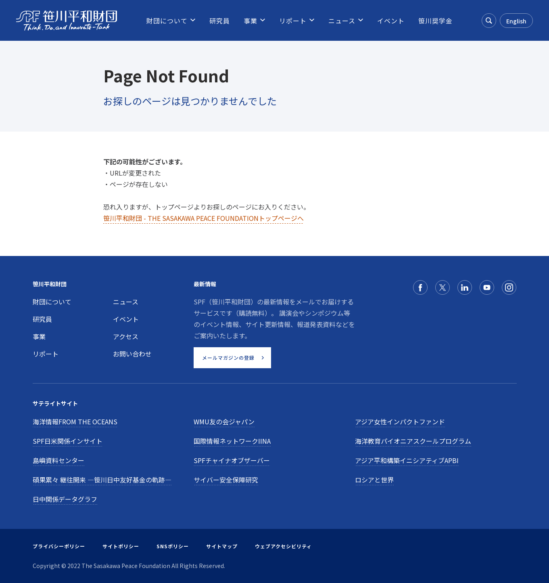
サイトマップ (222, 546)
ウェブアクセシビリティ (283, 546)
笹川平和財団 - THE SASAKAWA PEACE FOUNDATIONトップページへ (203, 218)
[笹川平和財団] (66, 20)
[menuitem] (167, 20)
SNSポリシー (173, 546)
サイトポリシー (120, 546)
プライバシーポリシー (59, 546)
